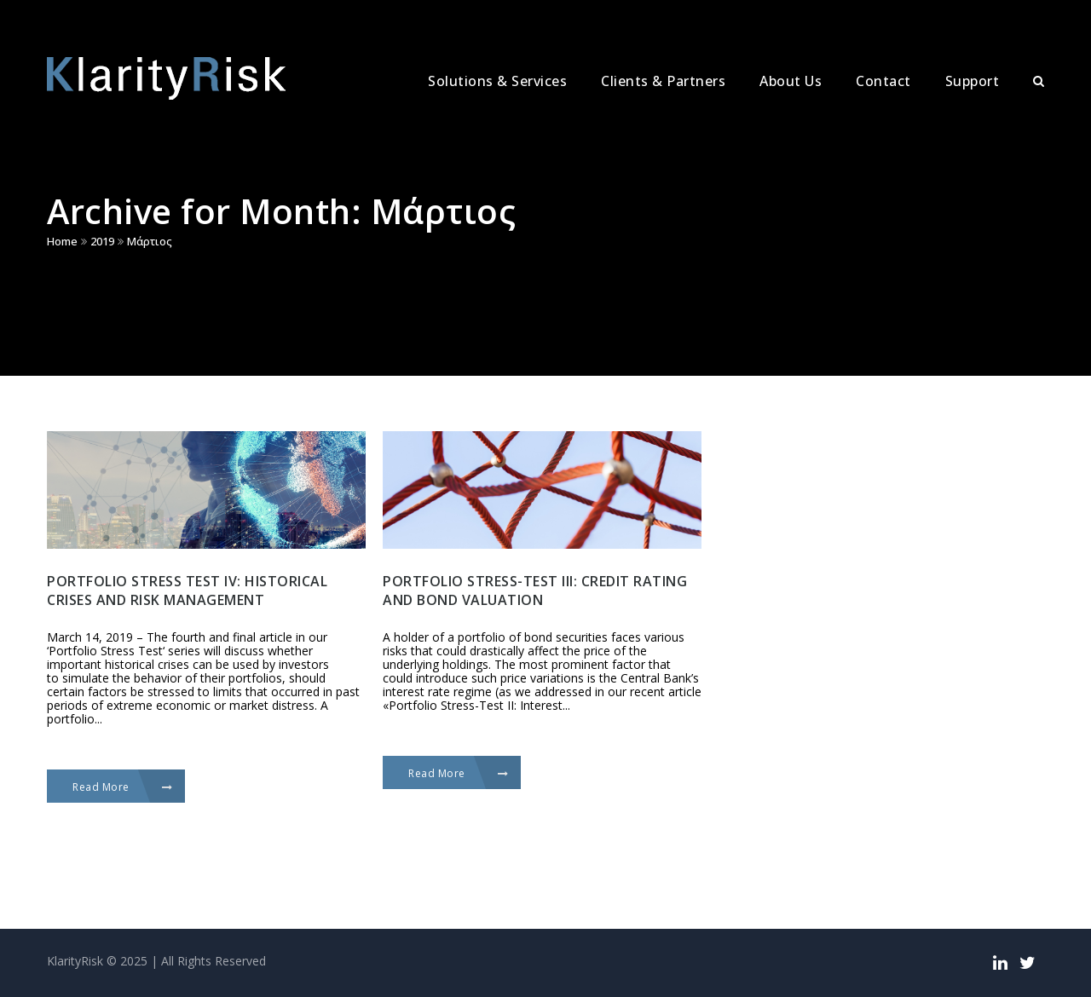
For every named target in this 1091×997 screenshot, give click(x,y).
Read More (122, 787)
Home (62, 241)
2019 (102, 241)
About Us (790, 81)
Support (972, 81)
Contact (883, 81)
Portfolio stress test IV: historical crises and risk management (187, 590)
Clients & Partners (663, 81)
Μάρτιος (149, 241)
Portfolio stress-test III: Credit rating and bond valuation (535, 590)
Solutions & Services (497, 81)
